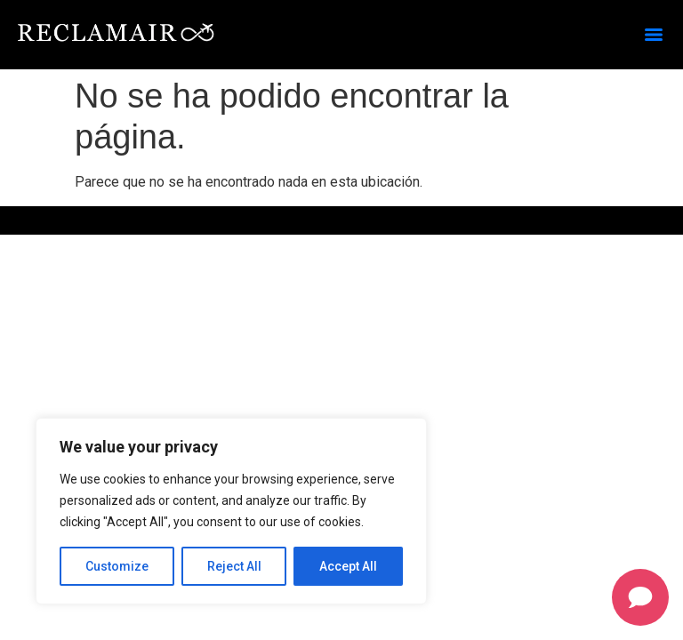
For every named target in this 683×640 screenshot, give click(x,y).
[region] (231, 511)
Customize (117, 566)
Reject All (234, 566)
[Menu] (654, 34)
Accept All (348, 566)
